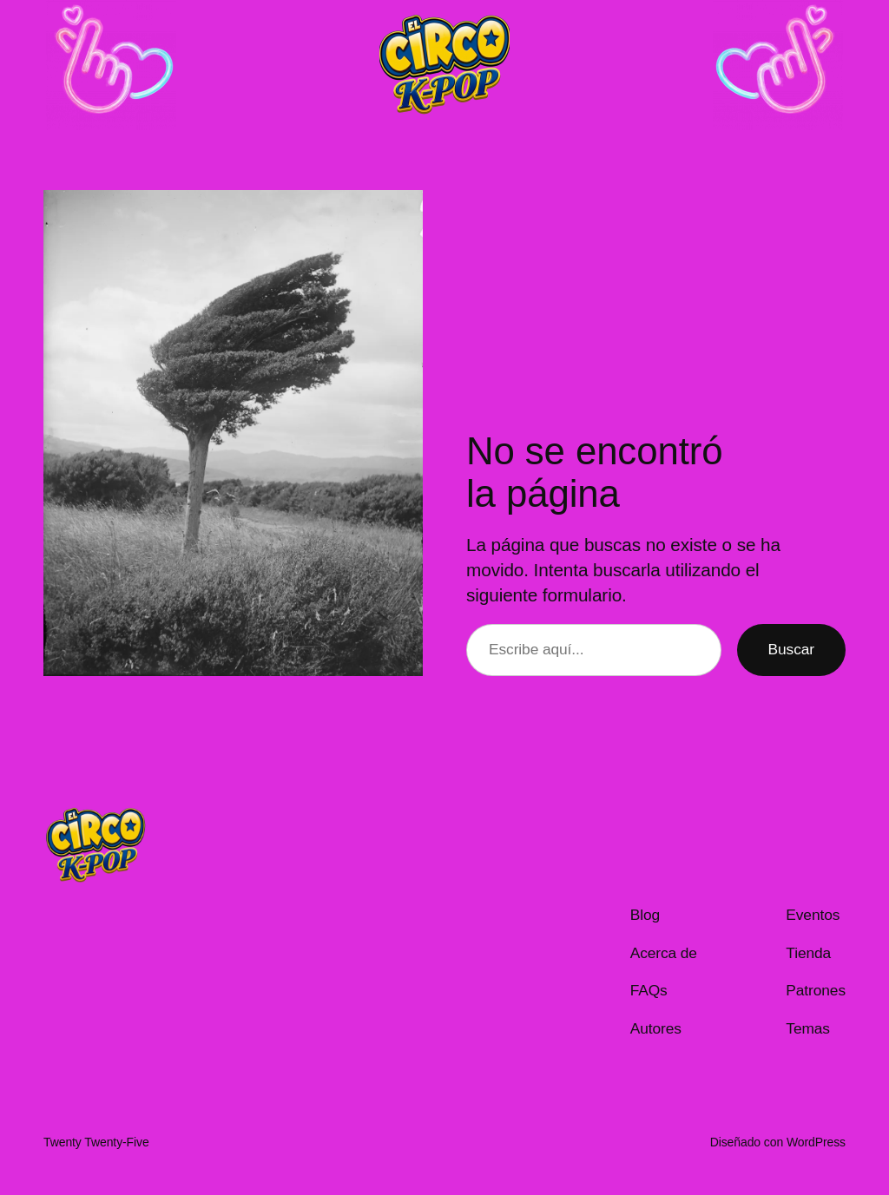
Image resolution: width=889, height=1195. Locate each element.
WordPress (816, 1142)
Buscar (791, 649)
